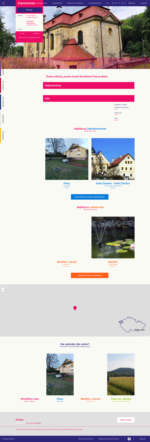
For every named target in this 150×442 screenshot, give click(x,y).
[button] (75, 308)
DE (123, 3)
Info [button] (108, 3)
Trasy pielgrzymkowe (95, 3)
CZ (113, 3)
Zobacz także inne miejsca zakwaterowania (90, 197)
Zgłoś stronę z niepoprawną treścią (29, 37)
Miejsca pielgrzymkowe (40, 3)
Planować (29, 10)
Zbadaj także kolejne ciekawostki (89, 275)
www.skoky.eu (30, 23)
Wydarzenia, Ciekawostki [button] (75, 3)
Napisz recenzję (125, 420)
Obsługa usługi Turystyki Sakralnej (108, 439)
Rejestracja (131, 3)
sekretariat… (30, 21)
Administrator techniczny (85, 439)
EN (116, 3)
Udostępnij (36, 33)
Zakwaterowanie (57, 3)
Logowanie (143, 3)
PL (119, 3)
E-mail (22, 33)
